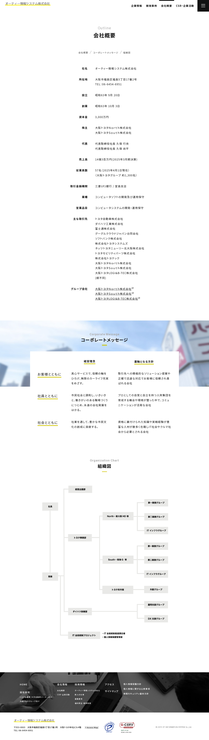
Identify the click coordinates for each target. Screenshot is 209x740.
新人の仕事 (82, 696)
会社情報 (65, 686)
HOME (26, 686)
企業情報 (136, 5)
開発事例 (151, 5)
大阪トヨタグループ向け (32, 702)
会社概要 (166, 5)
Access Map (92, 729)
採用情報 (83, 686)
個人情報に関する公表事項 (136, 689)
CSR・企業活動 (185, 5)
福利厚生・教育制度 (86, 705)
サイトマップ (114, 691)
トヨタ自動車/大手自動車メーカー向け (38, 698)
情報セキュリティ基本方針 (135, 693)
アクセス (112, 685)
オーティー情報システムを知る (90, 692)
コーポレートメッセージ (106, 53)
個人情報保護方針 (132, 685)
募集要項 (81, 700)
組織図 (131, 53)
